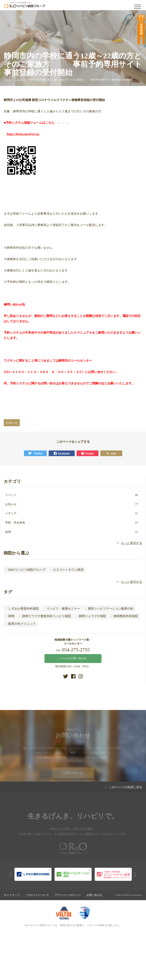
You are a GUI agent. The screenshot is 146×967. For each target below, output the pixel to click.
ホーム (7, 79)
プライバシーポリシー (67, 895)
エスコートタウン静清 (67, 569)
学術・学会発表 (71, 522)
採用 (71, 531)
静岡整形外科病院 (124, 616)
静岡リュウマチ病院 (91, 616)
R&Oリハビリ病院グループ (25, 569)
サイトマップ (12, 895)
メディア (71, 513)
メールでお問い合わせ (73, 658)
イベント (71, 494)
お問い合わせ (73, 775)
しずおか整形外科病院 (22, 608)
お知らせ (71, 504)
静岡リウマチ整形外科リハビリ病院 (45, 616)
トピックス (20, 79)
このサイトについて (37, 895)
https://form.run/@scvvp (23, 134)
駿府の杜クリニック (21, 623)
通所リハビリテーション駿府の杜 (109, 608)
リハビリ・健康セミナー (62, 608)
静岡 (10, 616)
